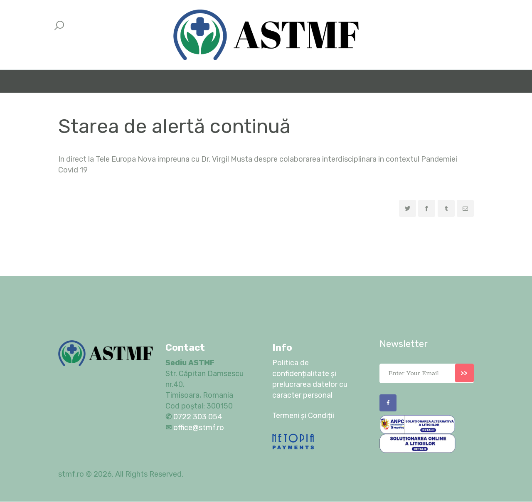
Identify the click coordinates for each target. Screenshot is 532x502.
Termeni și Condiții (303, 415)
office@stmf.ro (198, 427)
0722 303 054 (197, 416)
